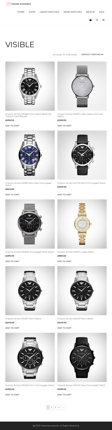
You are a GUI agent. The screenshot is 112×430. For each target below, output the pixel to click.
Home (21, 12)
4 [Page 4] (59, 407)
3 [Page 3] (55, 407)
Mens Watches (73, 12)
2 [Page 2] (51, 407)
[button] (103, 20)
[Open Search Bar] (97, 20)
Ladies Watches (49, 12)
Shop (32, 12)
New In (90, 12)
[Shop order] (93, 54)
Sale (101, 12)
